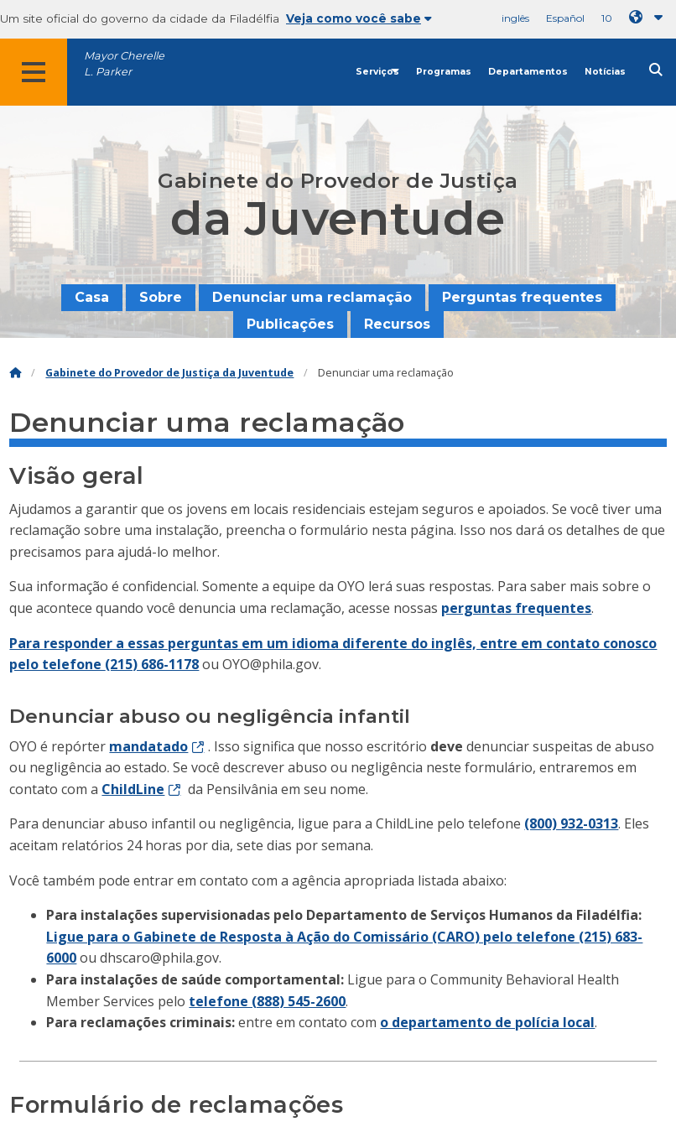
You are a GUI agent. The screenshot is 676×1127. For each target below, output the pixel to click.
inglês (515, 18)
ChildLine (132, 789)
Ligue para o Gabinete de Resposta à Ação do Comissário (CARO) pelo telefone (312, 936)
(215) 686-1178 (152, 664)
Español (565, 18)
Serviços (377, 71)
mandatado (148, 746)
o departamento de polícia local (487, 1022)
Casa (92, 297)
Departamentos (528, 71)
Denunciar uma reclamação (312, 297)
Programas (443, 71)
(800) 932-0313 (571, 823)
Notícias (605, 71)
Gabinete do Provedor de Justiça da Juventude (169, 373)
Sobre (160, 297)
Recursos (397, 324)
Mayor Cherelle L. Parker (124, 63)
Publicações (290, 324)
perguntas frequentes (516, 608)
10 (606, 18)
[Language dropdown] (649, 17)
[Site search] (656, 70)
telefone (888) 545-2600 (267, 1001)
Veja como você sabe (359, 18)
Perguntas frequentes (522, 297)
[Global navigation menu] (33, 72)
